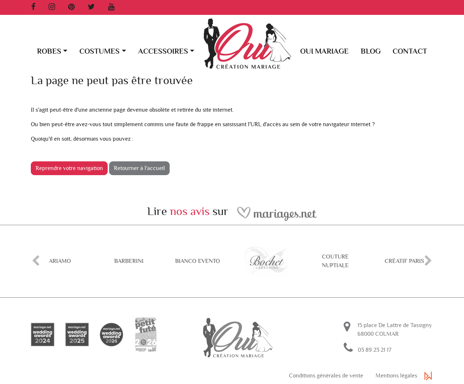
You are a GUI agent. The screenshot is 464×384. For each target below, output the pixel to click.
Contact (410, 51)
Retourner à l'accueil (139, 168)
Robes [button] (49, 51)
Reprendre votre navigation (69, 168)
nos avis (190, 211)
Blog (371, 51)
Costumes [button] (99, 51)
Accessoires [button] (163, 51)
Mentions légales (396, 375)
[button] (425, 22)
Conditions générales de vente (326, 375)
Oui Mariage (324, 51)
